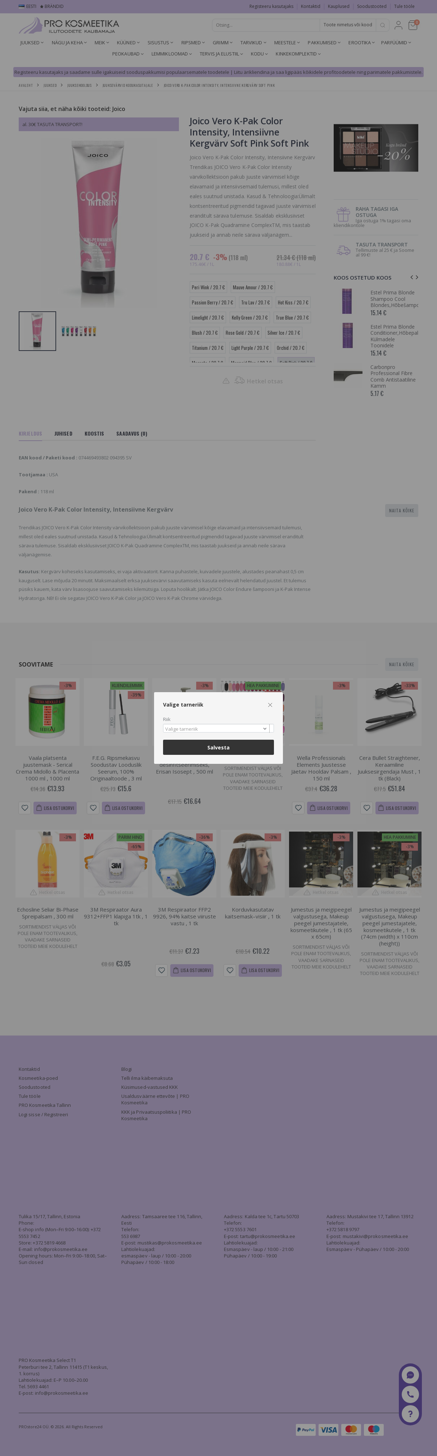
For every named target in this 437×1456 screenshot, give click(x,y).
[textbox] (216, 729)
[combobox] (218, 728)
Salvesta (218, 747)
